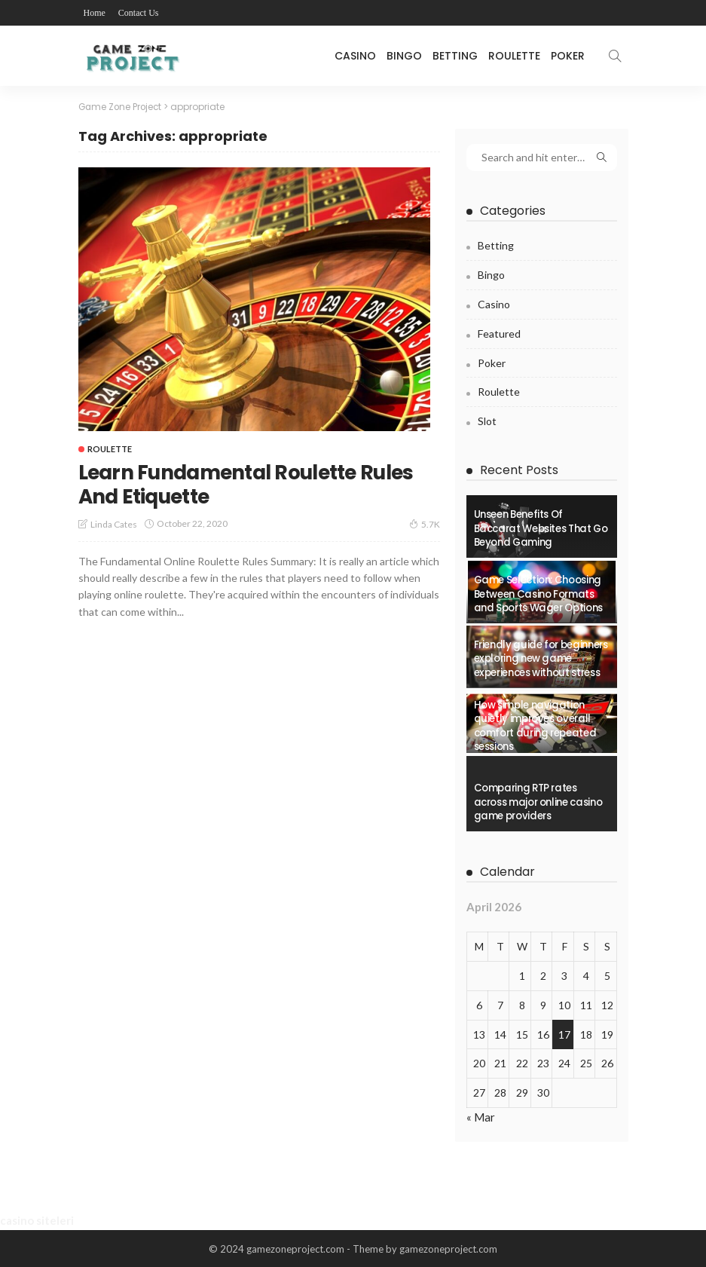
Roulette (514, 55)
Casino (355, 55)
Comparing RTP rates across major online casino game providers (538, 802)
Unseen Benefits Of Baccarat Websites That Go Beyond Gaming (541, 528)
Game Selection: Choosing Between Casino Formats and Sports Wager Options (538, 593)
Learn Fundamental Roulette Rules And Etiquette (229, 483)
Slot (487, 420)
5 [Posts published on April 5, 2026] (607, 975)
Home (94, 13)
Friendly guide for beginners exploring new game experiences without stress (541, 658)
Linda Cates (113, 523)
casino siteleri (37, 1219)
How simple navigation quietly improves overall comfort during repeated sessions (535, 725)
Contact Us (138, 13)
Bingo (404, 55)
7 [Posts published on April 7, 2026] (500, 1003)
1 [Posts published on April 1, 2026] (522, 975)
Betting (455, 55)
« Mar (480, 1115)
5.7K (424, 523)
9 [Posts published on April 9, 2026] (543, 1003)
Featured (499, 332)
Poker (568, 55)
